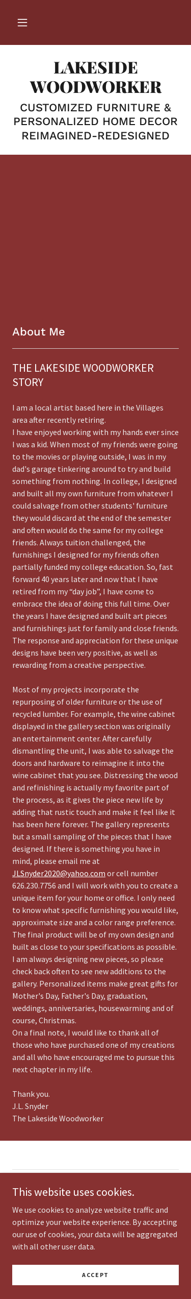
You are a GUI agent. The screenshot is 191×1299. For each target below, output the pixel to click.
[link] (95, 77)
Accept (95, 1275)
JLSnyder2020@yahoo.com (58, 873)
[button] (22, 22)
